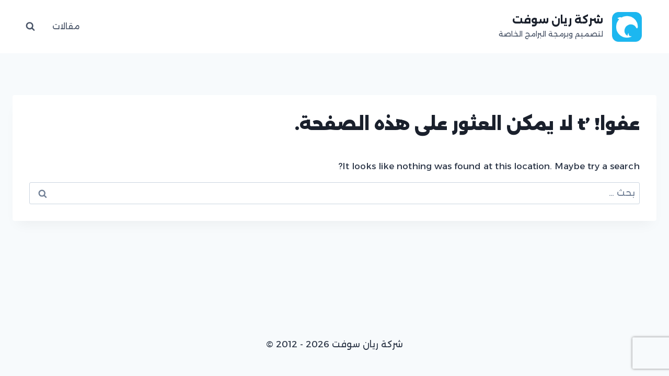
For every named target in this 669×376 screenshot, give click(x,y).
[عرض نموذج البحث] (30, 26)
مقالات (66, 26)
